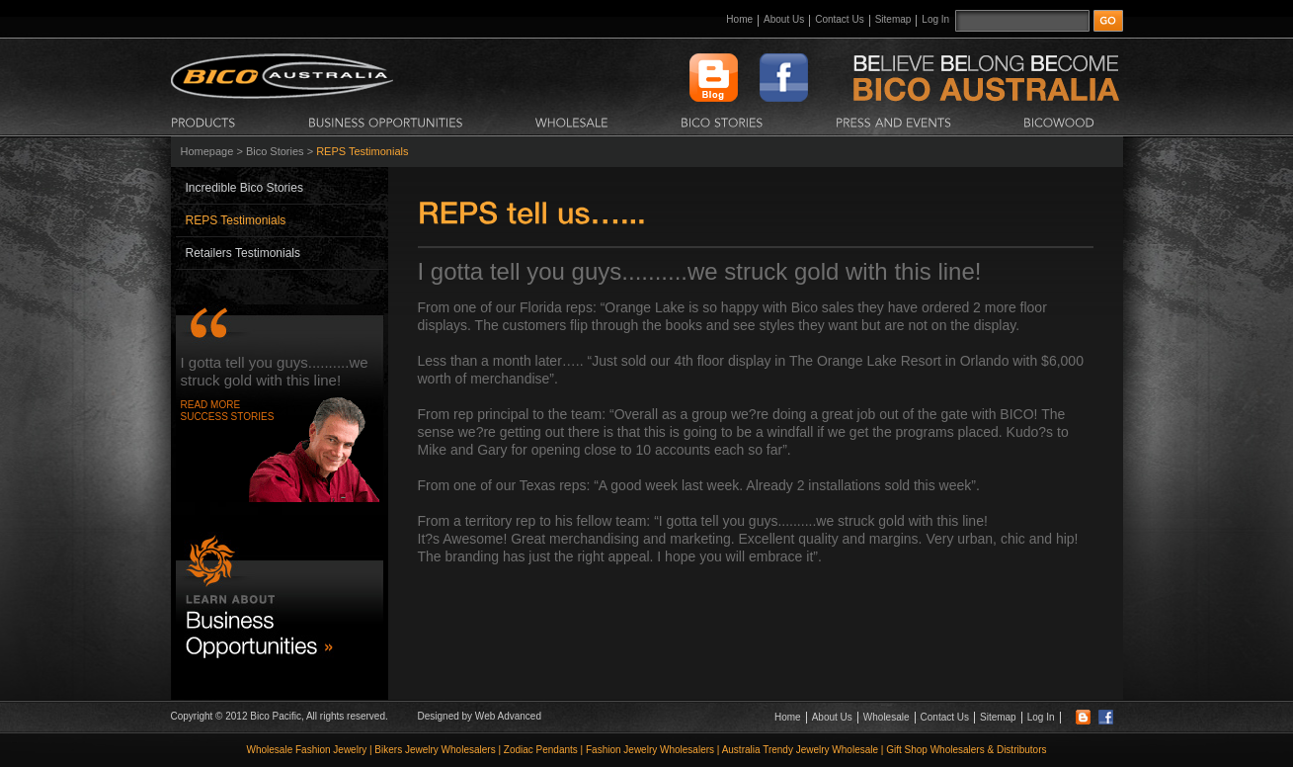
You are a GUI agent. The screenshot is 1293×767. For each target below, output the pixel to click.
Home (739, 19)
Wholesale (886, 717)
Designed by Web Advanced (479, 716)
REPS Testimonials (236, 220)
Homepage (207, 151)
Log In (935, 19)
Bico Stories (275, 151)
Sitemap (893, 19)
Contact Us (839, 19)
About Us (784, 19)
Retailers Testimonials (243, 253)
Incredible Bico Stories (244, 188)
